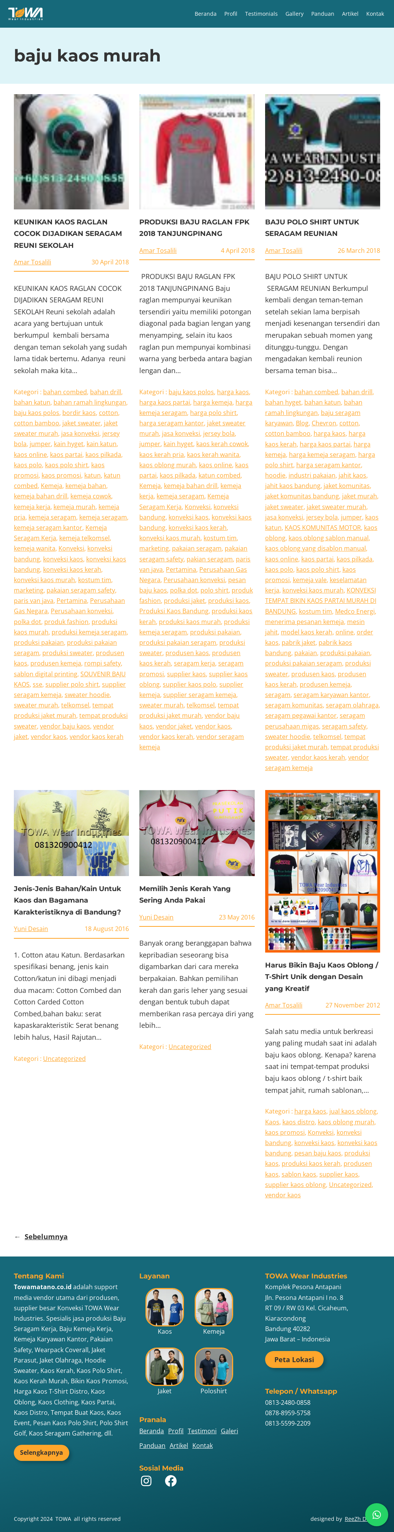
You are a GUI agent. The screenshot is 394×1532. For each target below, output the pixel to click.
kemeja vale (310, 580)
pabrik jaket (299, 642)
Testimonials (261, 13)
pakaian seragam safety (81, 590)
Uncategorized (64, 1058)
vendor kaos (49, 736)
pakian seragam (210, 559)
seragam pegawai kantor (301, 715)
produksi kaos (228, 600)
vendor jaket (174, 726)
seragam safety (344, 726)
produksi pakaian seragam (177, 642)
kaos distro (298, 1122)
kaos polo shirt (66, 465)
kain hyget (68, 444)
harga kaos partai (164, 402)
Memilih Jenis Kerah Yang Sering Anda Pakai (185, 895)
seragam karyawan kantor (331, 694)
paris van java (33, 600)
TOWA (63, 1518)
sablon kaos (299, 1174)
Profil (230, 13)
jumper (40, 444)
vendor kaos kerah (97, 736)
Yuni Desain (31, 929)
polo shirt (214, 590)
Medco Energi (355, 611)
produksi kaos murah (190, 621)
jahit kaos (352, 475)
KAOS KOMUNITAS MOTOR (323, 527)
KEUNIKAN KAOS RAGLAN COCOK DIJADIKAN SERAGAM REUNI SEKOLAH (68, 234)
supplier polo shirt (72, 684)
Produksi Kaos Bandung (174, 611)
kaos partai (66, 454)
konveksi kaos (63, 559)
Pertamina (72, 600)
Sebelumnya (41, 1237)
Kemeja (51, 485)
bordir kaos (79, 412)
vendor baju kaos (65, 726)
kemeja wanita (34, 548)
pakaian (305, 653)
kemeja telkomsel (84, 538)
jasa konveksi (80, 433)
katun (92, 475)
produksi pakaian (39, 642)
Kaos (272, 1122)
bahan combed (65, 392)
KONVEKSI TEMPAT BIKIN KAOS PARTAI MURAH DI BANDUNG (320, 600)
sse (37, 684)
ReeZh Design (362, 1518)
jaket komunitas (347, 485)
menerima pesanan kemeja (304, 621)
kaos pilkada (103, 454)
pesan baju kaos (317, 1153)
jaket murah (359, 496)
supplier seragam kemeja (199, 694)
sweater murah (36, 705)
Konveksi (71, 548)
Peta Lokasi (294, 1359)
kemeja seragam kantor (48, 527)
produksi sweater (67, 653)
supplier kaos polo (189, 684)
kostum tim (94, 580)
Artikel (350, 13)
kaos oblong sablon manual (329, 538)
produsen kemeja (55, 663)
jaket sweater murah (336, 507)
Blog (302, 423)
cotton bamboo (36, 423)
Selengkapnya (41, 1452)
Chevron (324, 423)
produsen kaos (187, 653)
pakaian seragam (197, 548)
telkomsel (75, 705)
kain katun (102, 444)
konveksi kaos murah (44, 580)
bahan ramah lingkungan (89, 402)
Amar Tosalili (32, 262)
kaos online (30, 454)
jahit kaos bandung (293, 485)
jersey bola (219, 433)
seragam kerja (194, 663)
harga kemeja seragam (322, 454)
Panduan (322, 13)
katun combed (219, 475)
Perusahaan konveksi (81, 611)
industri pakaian (312, 475)
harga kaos (233, 392)
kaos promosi (61, 475)
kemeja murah (74, 507)
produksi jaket (184, 600)
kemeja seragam (52, 517)
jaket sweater (81, 423)
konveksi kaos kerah (72, 569)
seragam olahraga (352, 705)
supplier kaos (186, 674)
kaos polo (28, 465)
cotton (108, 412)
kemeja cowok (90, 496)
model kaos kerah (306, 632)
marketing (28, 590)
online (345, 632)
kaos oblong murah (167, 465)
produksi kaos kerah (311, 1163)
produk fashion (66, 621)
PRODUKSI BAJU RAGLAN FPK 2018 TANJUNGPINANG (194, 228)
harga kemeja (212, 402)
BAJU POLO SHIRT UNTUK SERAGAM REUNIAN (312, 228)
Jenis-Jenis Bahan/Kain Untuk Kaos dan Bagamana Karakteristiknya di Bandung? (67, 900)
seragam (277, 694)
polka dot (27, 621)
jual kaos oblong (353, 1111)
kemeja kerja (32, 507)
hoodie (275, 475)
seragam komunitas (294, 705)
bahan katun (32, 402)
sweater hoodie (87, 694)
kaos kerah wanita (213, 454)
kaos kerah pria (161, 454)
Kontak (375, 13)
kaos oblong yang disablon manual (315, 548)
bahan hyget (283, 402)
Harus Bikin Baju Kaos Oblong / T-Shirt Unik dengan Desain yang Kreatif (321, 977)
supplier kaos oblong (295, 1184)
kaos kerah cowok (222, 444)
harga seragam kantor (171, 423)
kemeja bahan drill (40, 496)
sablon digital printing (45, 674)
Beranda (206, 13)
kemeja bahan (85, 485)
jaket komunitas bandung (302, 496)
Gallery (294, 13)
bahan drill (105, 392)
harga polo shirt (213, 412)
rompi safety (102, 663)
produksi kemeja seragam (89, 632)
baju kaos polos (36, 412)
